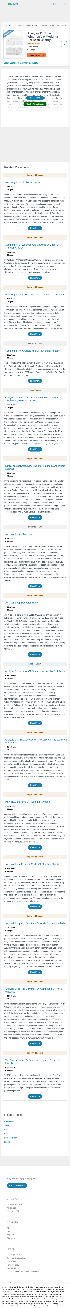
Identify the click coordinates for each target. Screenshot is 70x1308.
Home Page (9, 25)
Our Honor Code (14, 1262)
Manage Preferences (16, 1272)
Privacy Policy (13, 1265)
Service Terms (13, 1268)
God (6, 1130)
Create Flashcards (17, 1186)
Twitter (15, 1295)
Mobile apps (12, 1208)
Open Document (37, 55)
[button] (3, 4)
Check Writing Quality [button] (35, 104)
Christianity (9, 1121)
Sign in (65, 4)
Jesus (6, 1125)
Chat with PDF (13, 1211)
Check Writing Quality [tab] (28, 63)
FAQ (9, 1231)
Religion (7, 1142)
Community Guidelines (16, 1258)
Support (10, 1235)
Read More (35, 228)
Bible (6, 1134)
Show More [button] (35, 98)
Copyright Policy (14, 1255)
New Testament (10, 1138)
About (9, 1228)
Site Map (11, 1238)
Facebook (16, 1288)
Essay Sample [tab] (10, 63)
